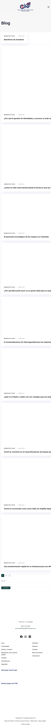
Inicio (2, 643)
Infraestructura (5, 661)
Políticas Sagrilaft (42, 721)
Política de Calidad (25, 724)
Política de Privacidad (9, 721)
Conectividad (5, 646)
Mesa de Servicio (37, 652)
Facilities (3, 658)
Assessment (36, 656)
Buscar (3, 580)
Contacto (35, 649)
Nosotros (35, 646)
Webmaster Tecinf (9, 36)
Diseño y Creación (6, 649)
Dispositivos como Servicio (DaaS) (9, 653)
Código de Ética (33, 721)
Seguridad (4, 664)
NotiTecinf (35, 643)
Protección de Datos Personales (22, 721)
